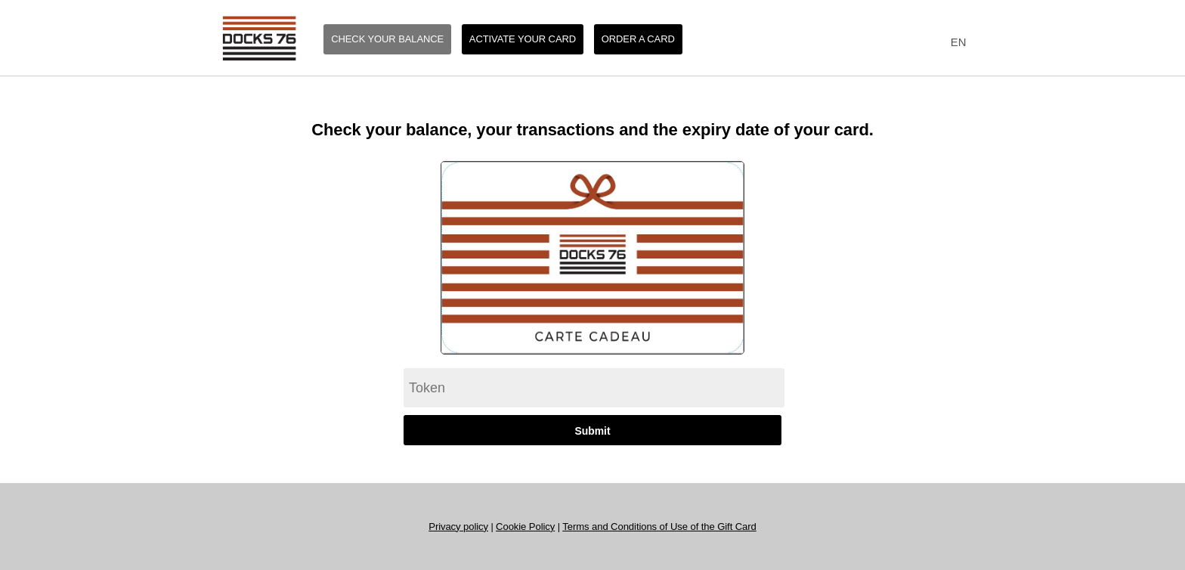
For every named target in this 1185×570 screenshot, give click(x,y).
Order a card (638, 39)
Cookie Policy (525, 526)
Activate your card (522, 39)
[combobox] (954, 42)
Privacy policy (458, 526)
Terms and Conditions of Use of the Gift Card (659, 526)
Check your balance (387, 39)
